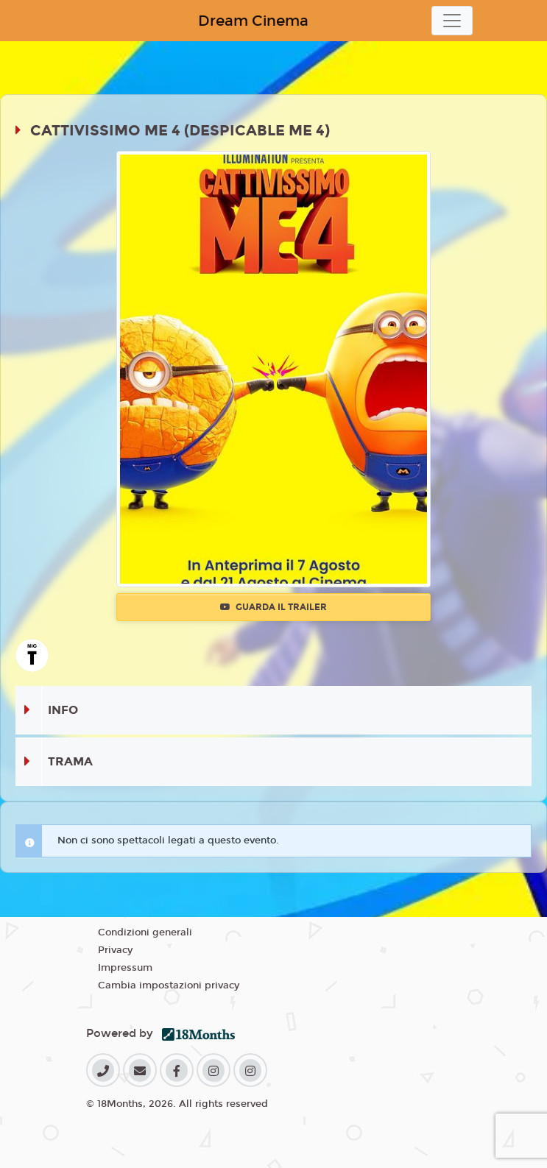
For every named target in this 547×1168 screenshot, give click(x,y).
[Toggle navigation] (452, 20)
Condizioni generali (145, 932)
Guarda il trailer (273, 607)
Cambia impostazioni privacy (168, 985)
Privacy (115, 950)
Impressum (125, 968)
